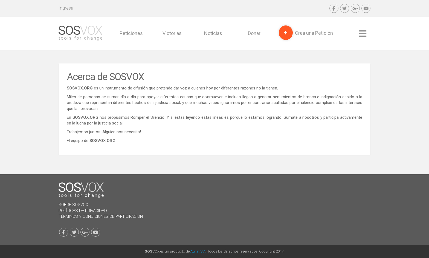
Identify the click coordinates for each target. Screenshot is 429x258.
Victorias (172, 33)
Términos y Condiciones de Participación (101, 216)
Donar (254, 33)
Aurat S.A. (198, 251)
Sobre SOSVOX (73, 204)
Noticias (213, 33)
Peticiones (131, 33)
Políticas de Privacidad (83, 210)
